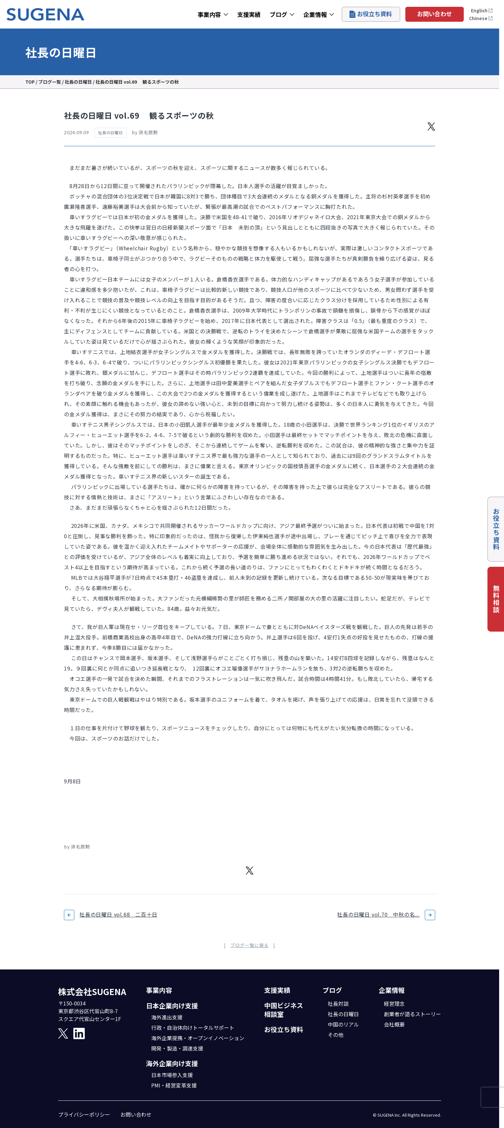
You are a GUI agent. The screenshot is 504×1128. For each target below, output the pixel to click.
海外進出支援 (166, 1017)
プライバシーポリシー (84, 1114)
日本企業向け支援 (172, 1005)
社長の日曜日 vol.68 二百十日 (118, 914)
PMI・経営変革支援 (174, 1085)
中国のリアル (343, 1024)
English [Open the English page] (482, 10)
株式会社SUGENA (92, 991)
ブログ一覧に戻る (249, 945)
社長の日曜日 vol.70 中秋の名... (378, 914)
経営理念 (394, 1003)
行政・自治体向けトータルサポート (192, 1027)
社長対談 (338, 1003)
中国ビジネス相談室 (283, 1010)
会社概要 (394, 1024)
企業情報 (315, 14)
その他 (335, 1035)
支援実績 (249, 14)
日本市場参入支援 (172, 1075)
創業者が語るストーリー (412, 1014)
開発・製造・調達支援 (177, 1048)
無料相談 (496, 599)
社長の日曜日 (343, 1014)
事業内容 (209, 14)
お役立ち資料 (371, 13)
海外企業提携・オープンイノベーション (197, 1038)
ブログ (278, 14)
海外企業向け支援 (172, 1063)
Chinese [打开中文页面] (481, 18)
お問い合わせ (434, 13)
